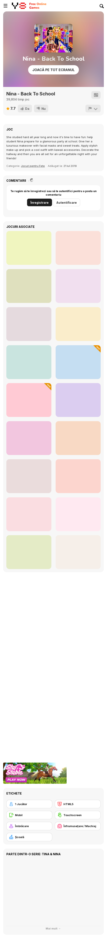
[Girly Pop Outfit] (28, 248)
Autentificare (66, 202)
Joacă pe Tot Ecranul (53, 70)
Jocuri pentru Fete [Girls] (33, 166)
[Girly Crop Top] (28, 286)
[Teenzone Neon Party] (78, 286)
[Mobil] (29, 815)
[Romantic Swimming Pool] (78, 438)
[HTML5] (78, 804)
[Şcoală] (29, 837)
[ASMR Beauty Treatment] (78, 248)
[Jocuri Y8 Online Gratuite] (19, 6)
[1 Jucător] (29, 804)
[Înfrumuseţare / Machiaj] (78, 826)
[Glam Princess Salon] (28, 476)
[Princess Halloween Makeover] (28, 552)
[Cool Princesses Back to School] (78, 400)
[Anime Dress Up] (78, 552)
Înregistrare (39, 202)
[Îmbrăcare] (29, 826)
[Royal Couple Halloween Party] (78, 324)
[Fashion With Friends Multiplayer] (78, 514)
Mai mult (54, 928)
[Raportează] (93, 108)
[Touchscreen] (78, 815)
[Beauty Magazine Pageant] (78, 476)
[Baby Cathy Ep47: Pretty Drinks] (78, 362)
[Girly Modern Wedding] (28, 324)
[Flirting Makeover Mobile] (28, 438)
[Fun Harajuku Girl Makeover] (28, 514)
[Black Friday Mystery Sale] (28, 400)
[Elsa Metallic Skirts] (28, 362)
